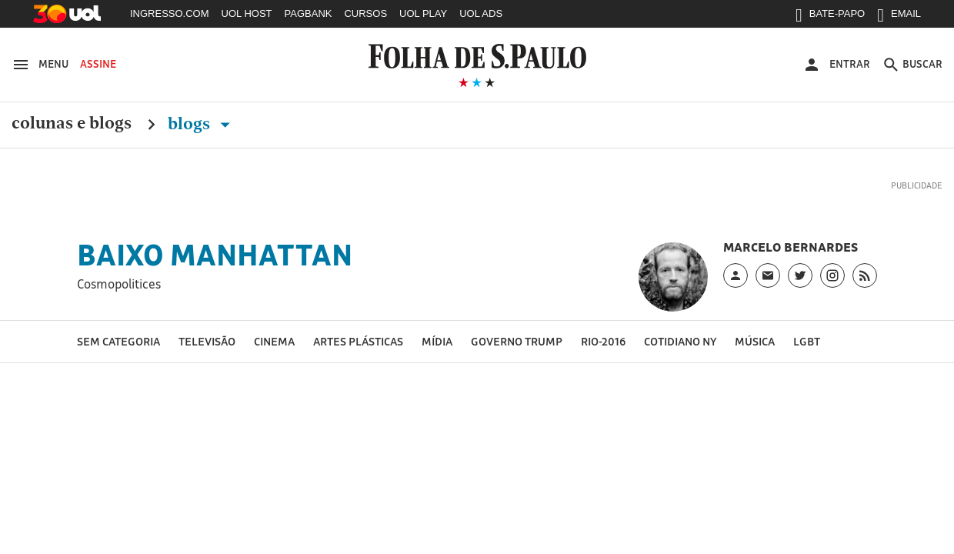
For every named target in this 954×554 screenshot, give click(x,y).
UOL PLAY (423, 13)
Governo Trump (516, 341)
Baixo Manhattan (214, 254)
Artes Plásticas (358, 341)
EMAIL (899, 17)
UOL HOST (247, 13)
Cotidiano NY (680, 341)
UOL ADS (480, 13)
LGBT (806, 341)
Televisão (206, 341)
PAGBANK (308, 13)
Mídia (437, 341)
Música (755, 341)
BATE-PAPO (830, 17)
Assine (98, 64)
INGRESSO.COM (169, 13)
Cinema (274, 341)
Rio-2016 (603, 341)
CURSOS (365, 13)
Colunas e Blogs (72, 124)
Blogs (202, 124)
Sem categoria (118, 341)
